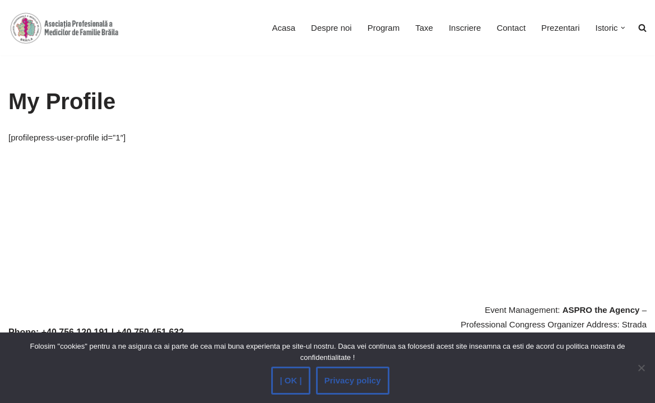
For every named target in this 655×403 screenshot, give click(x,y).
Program (384, 27)
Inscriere (465, 27)
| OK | (290, 380)
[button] (623, 28)
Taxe (424, 27)
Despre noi (331, 27)
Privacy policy (352, 380)
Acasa (283, 27)
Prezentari (560, 27)
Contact (511, 27)
